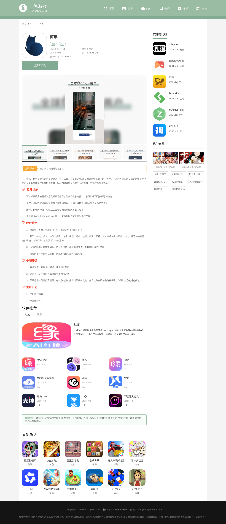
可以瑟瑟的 (160, 174)
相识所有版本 (178, 189)
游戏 (127, 8)
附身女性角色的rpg (196, 174)
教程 (165, 8)
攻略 (183, 8)
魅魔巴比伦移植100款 (161, 189)
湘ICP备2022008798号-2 (114, 509)
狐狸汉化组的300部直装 (179, 181)
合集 (201, 8)
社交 (36, 23)
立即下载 (40, 65)
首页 (109, 8)
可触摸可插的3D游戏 (179, 174)
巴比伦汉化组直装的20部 (161, 181)
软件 (146, 8)
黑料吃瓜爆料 (196, 181)
